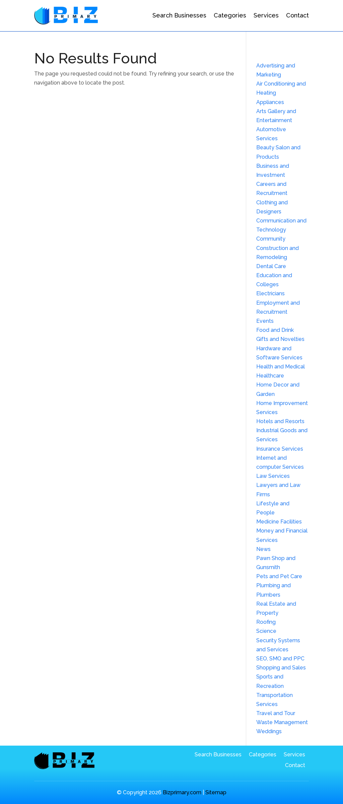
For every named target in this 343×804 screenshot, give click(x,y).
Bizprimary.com (182, 792)
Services (266, 15)
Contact (297, 15)
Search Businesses (179, 15)
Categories (230, 15)
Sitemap (215, 792)
